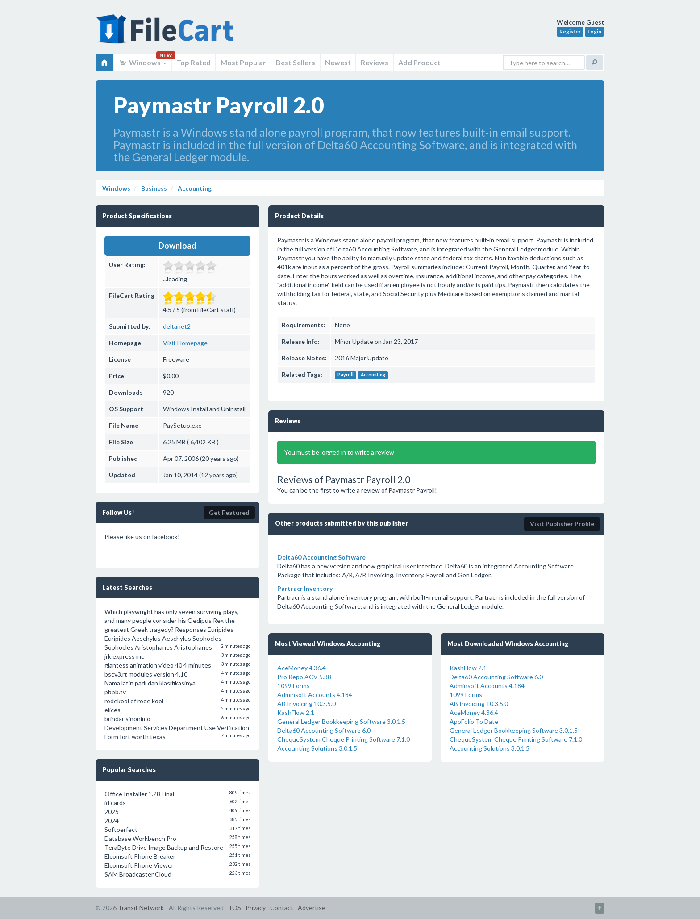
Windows (143, 62)
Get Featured (229, 512)
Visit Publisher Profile (562, 523)
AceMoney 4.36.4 (301, 668)
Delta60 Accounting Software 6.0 (324, 730)
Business (153, 188)
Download (177, 246)
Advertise (311, 907)
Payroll (346, 375)
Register (570, 31)
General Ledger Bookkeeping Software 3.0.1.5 (341, 721)
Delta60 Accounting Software (321, 557)
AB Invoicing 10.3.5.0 (306, 703)
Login (594, 31)
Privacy (256, 907)
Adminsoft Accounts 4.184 (314, 694)
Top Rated (193, 62)
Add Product (419, 62)
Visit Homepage (185, 343)
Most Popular (243, 62)
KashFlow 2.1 (295, 712)
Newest (338, 62)
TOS (234, 907)
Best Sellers (295, 62)
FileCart (167, 33)
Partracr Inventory (305, 588)
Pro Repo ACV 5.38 (304, 677)
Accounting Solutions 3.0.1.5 (317, 748)
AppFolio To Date (474, 721)
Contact (281, 907)
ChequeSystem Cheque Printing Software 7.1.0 (343, 739)
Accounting (373, 375)
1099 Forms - (295, 685)
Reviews (374, 62)
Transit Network (141, 907)
